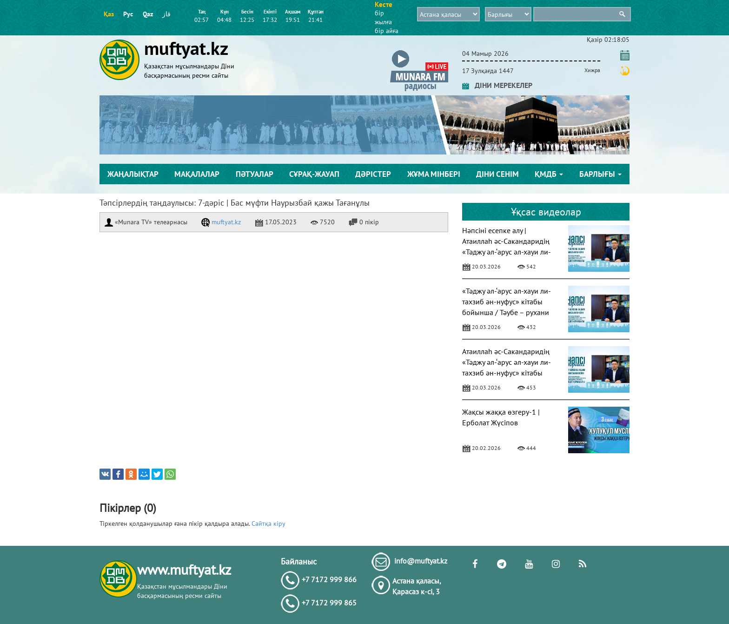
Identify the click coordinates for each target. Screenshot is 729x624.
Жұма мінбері (433, 174)
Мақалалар (196, 174)
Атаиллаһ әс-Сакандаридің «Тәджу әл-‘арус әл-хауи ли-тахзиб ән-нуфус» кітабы (506, 362)
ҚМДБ (549, 174)
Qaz (148, 14)
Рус (128, 14)
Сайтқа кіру (268, 523)
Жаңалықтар (133, 174)
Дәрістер (373, 174)
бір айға (386, 31)
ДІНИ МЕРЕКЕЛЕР (497, 85)
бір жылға (383, 17)
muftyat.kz (221, 222)
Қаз (109, 14)
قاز (166, 14)
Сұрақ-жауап (314, 174)
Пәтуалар (254, 174)
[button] (419, 52)
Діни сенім (497, 174)
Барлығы (600, 174)
